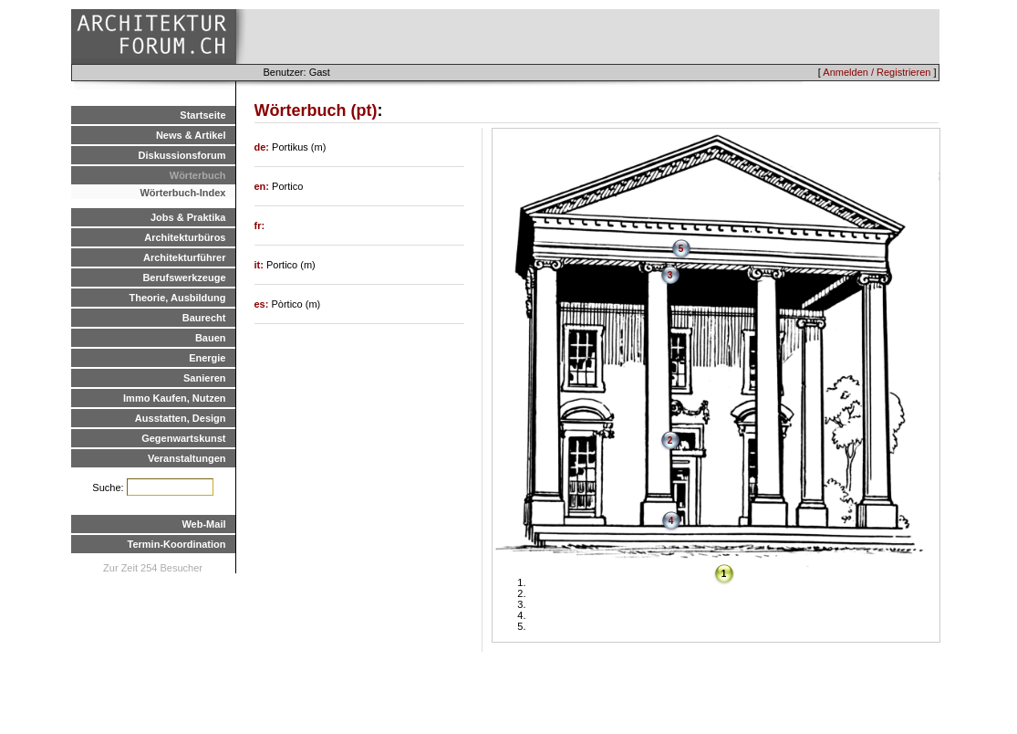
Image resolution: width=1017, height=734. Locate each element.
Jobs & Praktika (188, 217)
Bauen (210, 337)
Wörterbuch (198, 175)
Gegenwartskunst (183, 438)
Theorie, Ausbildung (178, 297)
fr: (259, 225)
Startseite (202, 115)
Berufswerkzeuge (183, 277)
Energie (207, 357)
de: (263, 147)
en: (263, 186)
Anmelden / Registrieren (876, 72)
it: (260, 264)
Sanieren (204, 377)
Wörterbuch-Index (182, 192)
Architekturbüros (184, 237)
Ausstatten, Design (180, 418)
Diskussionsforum (182, 155)
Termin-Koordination (177, 544)
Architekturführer (184, 257)
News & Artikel (191, 135)
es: (263, 304)
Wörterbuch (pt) (316, 110)
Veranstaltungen (187, 458)
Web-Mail (203, 524)
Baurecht (204, 317)
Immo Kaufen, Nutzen (174, 398)
